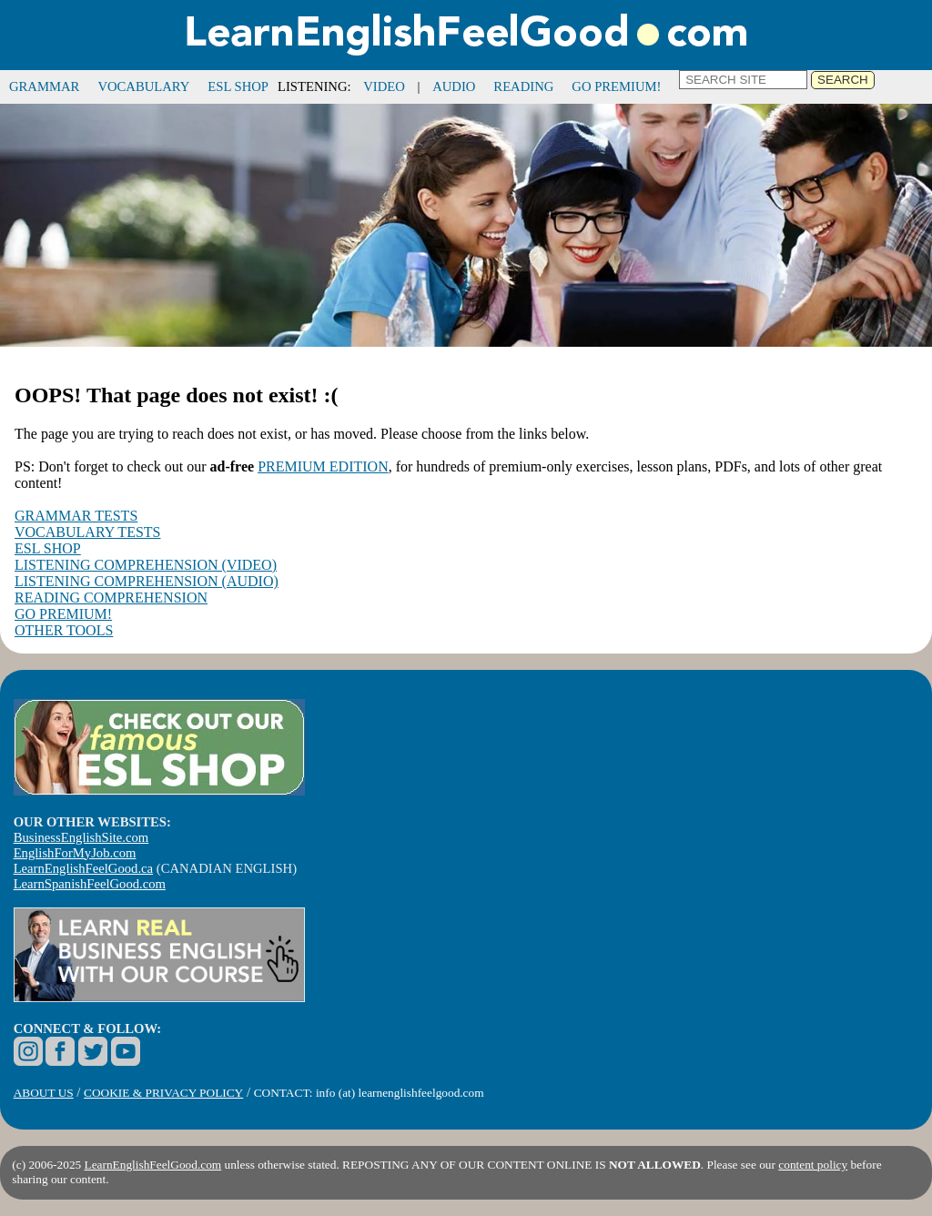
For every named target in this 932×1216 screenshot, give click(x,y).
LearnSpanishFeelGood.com (90, 884)
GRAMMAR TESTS (76, 515)
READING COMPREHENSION (111, 597)
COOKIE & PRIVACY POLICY (163, 1092)
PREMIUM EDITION (323, 466)
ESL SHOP (238, 86)
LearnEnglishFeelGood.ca (83, 868)
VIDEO (384, 86)
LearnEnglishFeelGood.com (153, 1164)
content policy (812, 1164)
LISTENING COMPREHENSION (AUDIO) (147, 581)
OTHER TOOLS (64, 630)
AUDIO (453, 86)
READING (523, 86)
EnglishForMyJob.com (75, 853)
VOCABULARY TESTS (87, 532)
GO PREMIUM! (616, 86)
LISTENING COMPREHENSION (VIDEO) (146, 565)
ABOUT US (44, 1092)
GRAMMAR (44, 86)
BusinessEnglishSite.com (81, 837)
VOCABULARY (143, 86)
